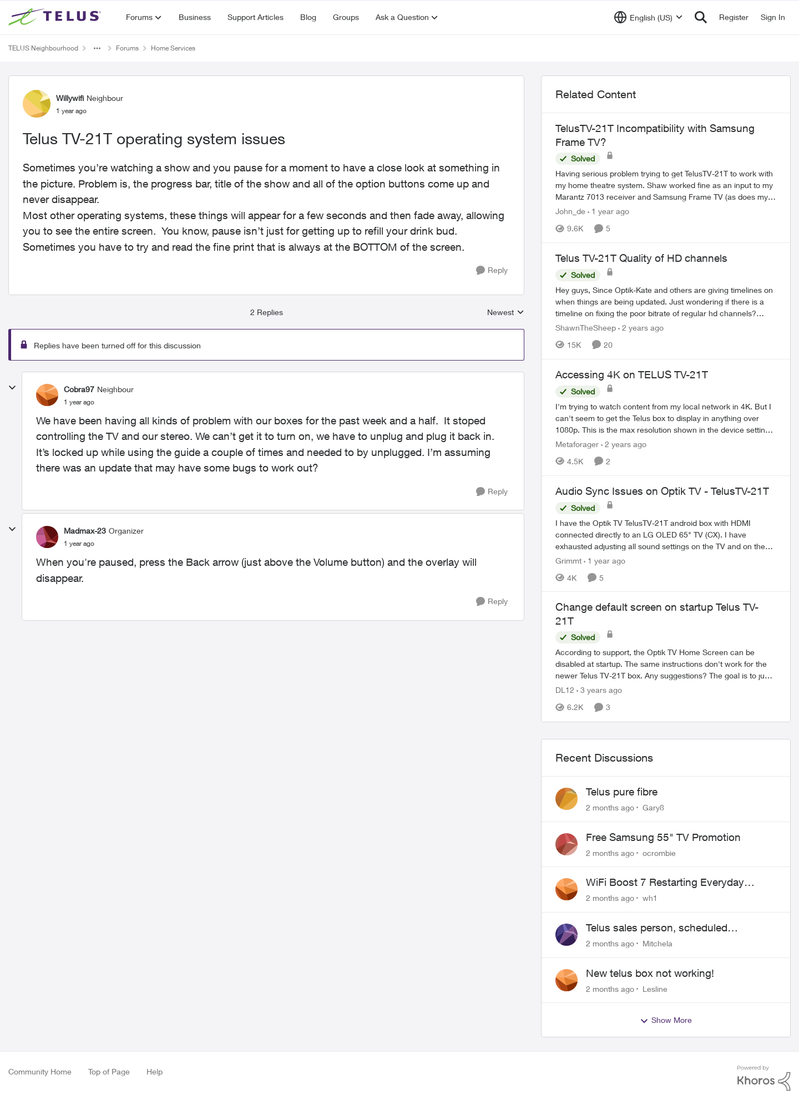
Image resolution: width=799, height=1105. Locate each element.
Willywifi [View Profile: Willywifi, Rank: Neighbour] (70, 98)
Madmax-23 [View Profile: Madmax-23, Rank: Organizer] (85, 530)
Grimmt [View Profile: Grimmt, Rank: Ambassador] (568, 560)
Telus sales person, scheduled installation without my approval (660, 928)
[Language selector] (648, 17)
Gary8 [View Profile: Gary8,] (653, 807)
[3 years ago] (599, 690)
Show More (666, 1020)
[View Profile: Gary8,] (566, 799)
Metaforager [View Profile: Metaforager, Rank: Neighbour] (577, 444)
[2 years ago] (641, 327)
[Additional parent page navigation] (97, 48)
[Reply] (492, 270)
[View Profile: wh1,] (566, 889)
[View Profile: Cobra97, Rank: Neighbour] (47, 395)
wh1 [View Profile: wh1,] (650, 898)
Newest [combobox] (505, 312)
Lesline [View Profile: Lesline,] (655, 988)
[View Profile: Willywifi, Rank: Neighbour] (36, 104)
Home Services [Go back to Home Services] (173, 48)
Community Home (40, 1071)
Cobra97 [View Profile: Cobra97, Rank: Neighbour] (79, 389)
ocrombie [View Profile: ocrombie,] (659, 852)
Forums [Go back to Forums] (127, 48)
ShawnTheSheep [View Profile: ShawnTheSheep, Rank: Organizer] (585, 327)
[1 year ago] (608, 211)
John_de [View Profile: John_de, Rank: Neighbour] (570, 211)
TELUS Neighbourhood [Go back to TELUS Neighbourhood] (43, 48)
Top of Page (109, 1071)
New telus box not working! (650, 973)
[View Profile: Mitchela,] (566, 935)
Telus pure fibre (622, 791)
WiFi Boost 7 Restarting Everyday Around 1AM (665, 882)
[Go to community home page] (56, 17)
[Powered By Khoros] (764, 1078)
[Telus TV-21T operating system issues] (79, 402)
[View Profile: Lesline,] (566, 980)
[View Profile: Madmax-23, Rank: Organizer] (47, 537)
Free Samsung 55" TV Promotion (663, 837)
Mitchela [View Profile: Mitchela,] (657, 943)
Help (154, 1071)
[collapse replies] (12, 387)
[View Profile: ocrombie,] (566, 844)
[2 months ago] (610, 807)
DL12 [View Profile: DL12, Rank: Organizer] (564, 690)
